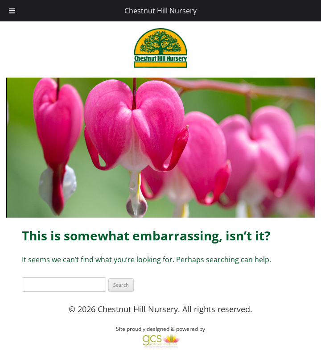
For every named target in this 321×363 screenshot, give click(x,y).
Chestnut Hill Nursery (160, 11)
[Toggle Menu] (12, 10)
